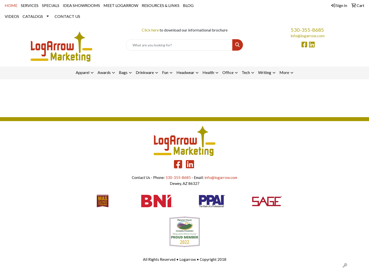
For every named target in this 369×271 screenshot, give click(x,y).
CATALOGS (33, 16)
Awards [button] (104, 72)
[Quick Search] (179, 45)
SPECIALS (50, 5)
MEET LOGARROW (120, 5)
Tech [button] (246, 72)
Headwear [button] (185, 72)
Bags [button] (123, 72)
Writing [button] (264, 72)
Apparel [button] (82, 72)
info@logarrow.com (308, 35)
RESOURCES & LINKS (160, 5)
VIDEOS (12, 16)
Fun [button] (165, 72)
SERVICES (29, 5)
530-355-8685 (307, 30)
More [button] (284, 72)
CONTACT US (67, 16)
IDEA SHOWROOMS (81, 5)
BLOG (188, 5)
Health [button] (208, 72)
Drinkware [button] (145, 72)
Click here (150, 30)
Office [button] (228, 72)
